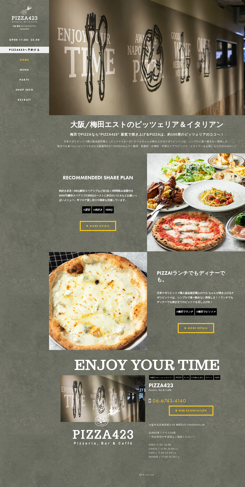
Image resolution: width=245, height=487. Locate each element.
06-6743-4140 (169, 401)
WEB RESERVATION (191, 410)
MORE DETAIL (98, 226)
